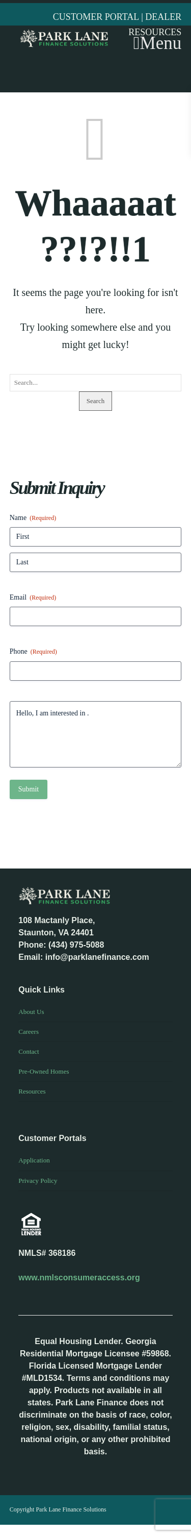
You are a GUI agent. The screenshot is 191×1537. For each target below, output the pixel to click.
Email (33, 597)
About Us (31, 1011)
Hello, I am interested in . (96, 734)
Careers (28, 1031)
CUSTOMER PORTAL (97, 17)
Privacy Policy (37, 1180)
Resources (31, 1091)
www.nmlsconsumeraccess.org (79, 1277)
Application (33, 1160)
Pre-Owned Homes (43, 1071)
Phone (33, 652)
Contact (28, 1051)
